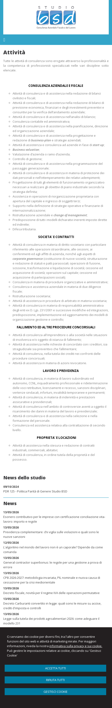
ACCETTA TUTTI (55, 668)
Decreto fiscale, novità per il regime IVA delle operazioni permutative (51, 593)
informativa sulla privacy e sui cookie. (75, 646)
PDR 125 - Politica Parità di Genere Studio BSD (35, 491)
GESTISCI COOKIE (56, 692)
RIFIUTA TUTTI (55, 680)
